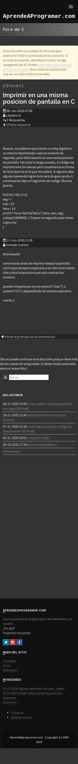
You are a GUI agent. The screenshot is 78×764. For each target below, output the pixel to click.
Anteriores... (10, 702)
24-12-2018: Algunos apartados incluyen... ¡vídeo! (34, 688)
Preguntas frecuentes (17, 633)
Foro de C (14, 85)
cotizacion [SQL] (39, 438)
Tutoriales (9, 661)
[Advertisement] (39, 136)
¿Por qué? (9, 628)
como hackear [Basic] (42, 445)
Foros (6, 665)
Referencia (10, 670)
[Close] (74, 50)
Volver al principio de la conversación (30, 337)
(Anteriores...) (12, 451)
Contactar (17, 713)
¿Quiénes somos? (21, 717)
